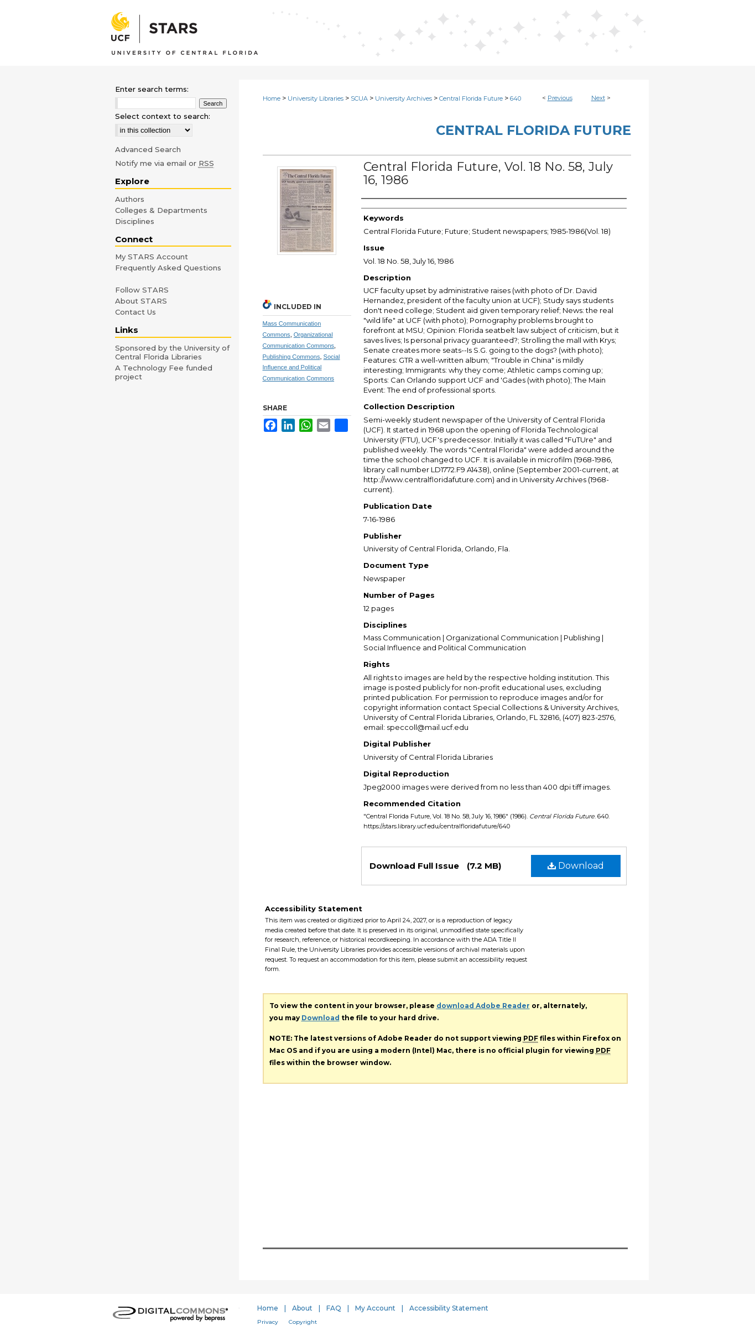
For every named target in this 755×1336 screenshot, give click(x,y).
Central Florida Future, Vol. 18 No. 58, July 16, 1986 (488, 173)
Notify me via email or (164, 163)
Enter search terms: (152, 89)
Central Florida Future (471, 98)
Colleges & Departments (161, 210)
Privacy (267, 1321)
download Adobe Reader (483, 1005)
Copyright (303, 1321)
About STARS (141, 300)
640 (515, 98)
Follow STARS (142, 289)
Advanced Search (148, 149)
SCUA (359, 98)
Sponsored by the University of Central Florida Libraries (172, 352)
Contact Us (135, 311)
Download (576, 865)
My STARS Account (151, 256)
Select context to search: (162, 116)
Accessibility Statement (448, 1308)
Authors (129, 199)
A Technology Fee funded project (163, 372)
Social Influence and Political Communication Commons (301, 367)
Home (271, 98)
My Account (375, 1308)
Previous (560, 98)
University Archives (403, 98)
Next (598, 98)
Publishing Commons (291, 356)
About (302, 1308)
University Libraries (315, 98)
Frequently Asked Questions (168, 267)
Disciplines (134, 221)
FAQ (333, 1308)
